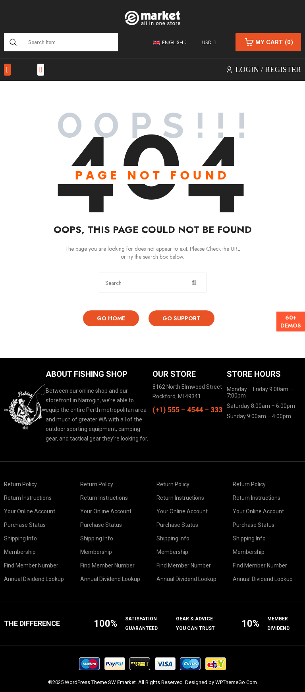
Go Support (181, 318)
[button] (7, 70)
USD (206, 42)
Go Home (111, 318)
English (168, 42)
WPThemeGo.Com (236, 682)
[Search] (13, 42)
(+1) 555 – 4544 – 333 (187, 409)
